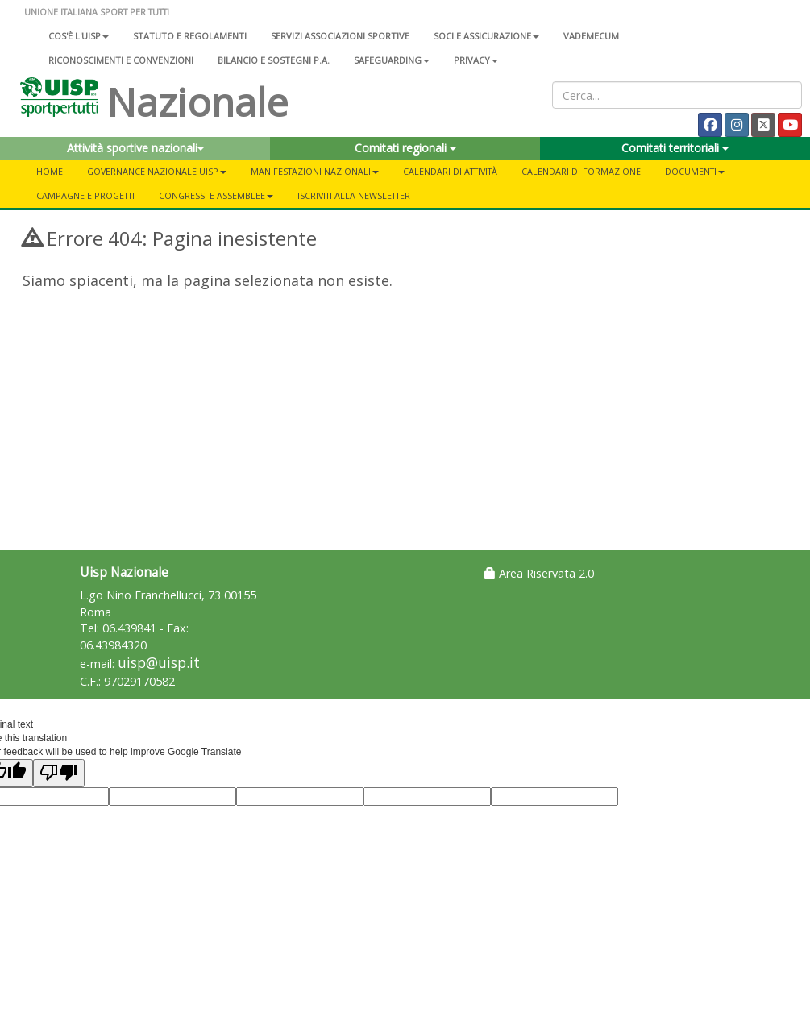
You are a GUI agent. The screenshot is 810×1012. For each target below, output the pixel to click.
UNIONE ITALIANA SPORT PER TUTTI (96, 12)
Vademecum (591, 36)
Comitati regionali (405, 148)
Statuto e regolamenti (190, 36)
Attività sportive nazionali (135, 148)
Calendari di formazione (581, 171)
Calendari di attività (450, 171)
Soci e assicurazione (486, 36)
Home (49, 171)
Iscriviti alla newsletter (353, 195)
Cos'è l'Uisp (78, 36)
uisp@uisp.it (159, 662)
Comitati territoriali (675, 148)
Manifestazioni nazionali (315, 171)
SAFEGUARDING (392, 60)
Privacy (476, 60)
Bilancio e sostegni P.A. (274, 60)
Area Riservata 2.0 (539, 573)
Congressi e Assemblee (216, 195)
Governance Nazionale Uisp (156, 171)
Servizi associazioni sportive (340, 36)
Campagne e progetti (85, 195)
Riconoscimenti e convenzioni (120, 60)
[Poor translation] (59, 773)
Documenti (695, 171)
